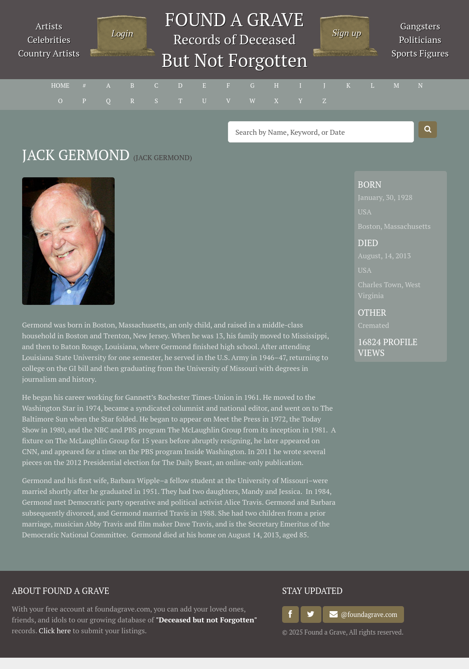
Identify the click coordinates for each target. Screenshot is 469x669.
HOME (60, 85)
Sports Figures (420, 53)
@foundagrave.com (367, 614)
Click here (55, 631)
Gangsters (420, 26)
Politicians (420, 39)
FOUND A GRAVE (234, 19)
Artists (48, 26)
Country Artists (48, 53)
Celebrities (49, 39)
